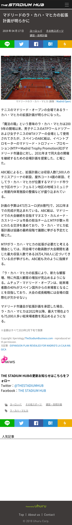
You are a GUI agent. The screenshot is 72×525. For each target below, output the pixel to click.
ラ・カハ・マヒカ (19, 410)
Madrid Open (63, 101)
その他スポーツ (55, 30)
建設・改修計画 (38, 35)
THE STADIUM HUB (32, 390)
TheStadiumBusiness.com (39, 338)
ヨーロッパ (36, 30)
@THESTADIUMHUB (29, 385)
